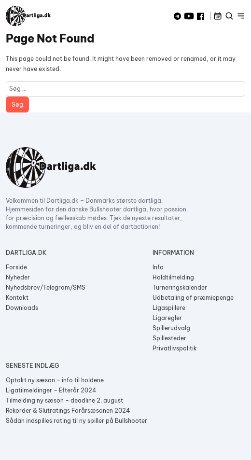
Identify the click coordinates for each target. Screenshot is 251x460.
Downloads (22, 307)
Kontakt (17, 297)
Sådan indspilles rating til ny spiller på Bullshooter (76, 420)
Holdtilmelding (173, 277)
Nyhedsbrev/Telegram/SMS (45, 287)
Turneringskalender (180, 287)
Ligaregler (167, 317)
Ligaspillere (169, 307)
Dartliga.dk (26, 252)
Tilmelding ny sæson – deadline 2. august (64, 400)
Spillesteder (169, 338)
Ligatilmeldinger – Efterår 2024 (51, 390)
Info (158, 267)
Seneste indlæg (32, 365)
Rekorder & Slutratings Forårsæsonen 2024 (68, 410)
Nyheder (18, 277)
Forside (16, 267)
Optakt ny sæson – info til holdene (55, 380)
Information (173, 252)
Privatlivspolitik (175, 348)
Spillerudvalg (171, 328)
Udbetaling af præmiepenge (193, 297)
